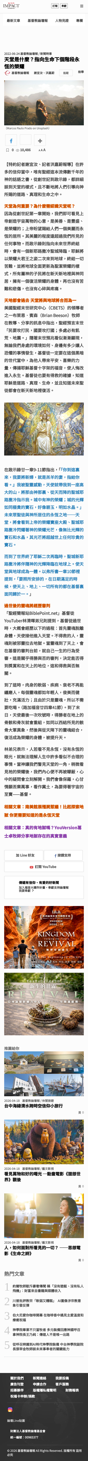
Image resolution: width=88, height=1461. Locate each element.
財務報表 (72, 1390)
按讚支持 (63, 855)
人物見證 (62, 20)
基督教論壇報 (38, 20)
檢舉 (81, 72)
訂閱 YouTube (43, 866)
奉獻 (63, 6)
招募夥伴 (17, 1390)
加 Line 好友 (22, 855)
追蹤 (66, 73)
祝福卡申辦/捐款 (22, 1396)
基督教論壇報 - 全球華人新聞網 (11, 6)
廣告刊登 (17, 1384)
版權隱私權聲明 (44, 1390)
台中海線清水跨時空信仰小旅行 (33, 1106)
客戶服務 (62, 1384)
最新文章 (13, 20)
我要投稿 (62, 1377)
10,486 (23, 149)
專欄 (79, 20)
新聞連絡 (39, 1377)
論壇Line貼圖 (16, 1420)
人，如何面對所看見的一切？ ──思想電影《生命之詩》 (42, 1250)
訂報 (54, 6)
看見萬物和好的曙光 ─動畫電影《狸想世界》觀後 (42, 1177)
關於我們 (17, 1377)
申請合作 (39, 1384)
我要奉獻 (27, 890)
